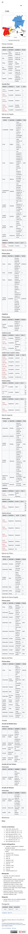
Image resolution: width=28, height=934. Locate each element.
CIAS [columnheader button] (24, 86)
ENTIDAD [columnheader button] (11, 86)
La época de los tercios (13, 901)
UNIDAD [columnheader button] (4, 86)
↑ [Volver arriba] (5, 829)
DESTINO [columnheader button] (10, 49)
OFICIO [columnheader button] (4, 49)
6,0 (6, 837)
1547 (17, 909)
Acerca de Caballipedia (6, 928)
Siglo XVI (11, 909)
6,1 (8, 837)
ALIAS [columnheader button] (17, 86)
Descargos (14, 928)
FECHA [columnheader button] (23, 49)
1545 (5, 909)
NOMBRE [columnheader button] (17, 49)
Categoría (4, 912)
